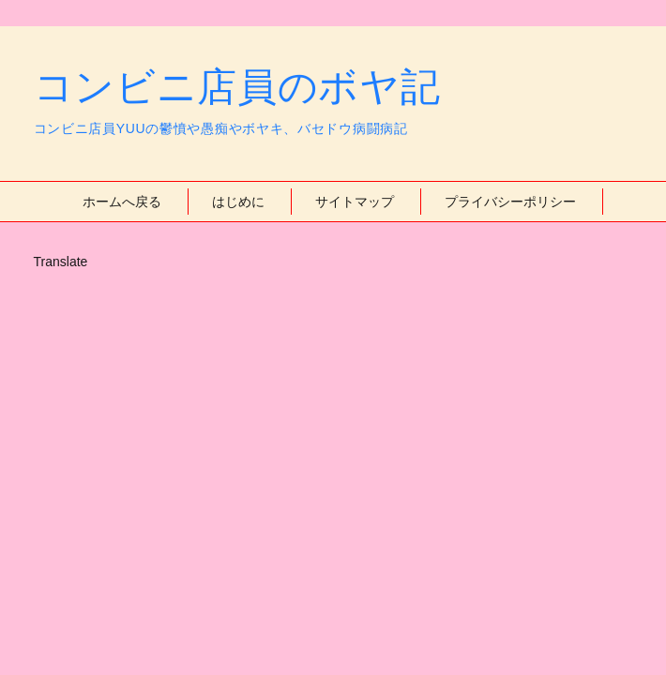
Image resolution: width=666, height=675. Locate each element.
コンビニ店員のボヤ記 (237, 87)
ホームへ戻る (122, 201)
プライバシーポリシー (510, 201)
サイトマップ (354, 201)
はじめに (238, 201)
